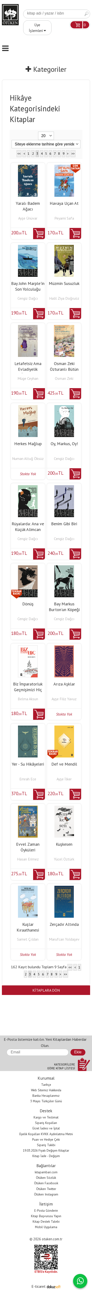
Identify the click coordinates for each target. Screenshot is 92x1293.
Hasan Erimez (28, 859)
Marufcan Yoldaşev (64, 939)
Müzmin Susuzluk (64, 283)
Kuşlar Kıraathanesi (28, 927)
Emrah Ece (27, 779)
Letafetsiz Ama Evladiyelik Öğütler (27, 369)
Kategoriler (46, 69)
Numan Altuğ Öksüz (28, 458)
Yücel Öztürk (64, 859)
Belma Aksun (28, 698)
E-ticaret (38, 1286)
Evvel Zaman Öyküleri (27, 847)
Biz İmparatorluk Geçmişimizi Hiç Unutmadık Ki (28, 689)
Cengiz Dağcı (28, 298)
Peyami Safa (64, 218)
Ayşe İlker (64, 779)
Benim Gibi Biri (64, 523)
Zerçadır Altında (64, 924)
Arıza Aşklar (64, 684)
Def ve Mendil (64, 764)
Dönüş (28, 604)
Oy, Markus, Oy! (64, 443)
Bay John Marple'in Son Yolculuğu (27, 286)
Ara (86, 14)
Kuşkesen (64, 844)
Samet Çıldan (28, 939)
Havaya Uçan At (64, 203)
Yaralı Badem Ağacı (28, 206)
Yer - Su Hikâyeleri (28, 764)
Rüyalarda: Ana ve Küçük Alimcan (28, 526)
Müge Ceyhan (28, 378)
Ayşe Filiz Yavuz (64, 698)
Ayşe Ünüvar (27, 218)
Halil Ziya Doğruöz (64, 298)
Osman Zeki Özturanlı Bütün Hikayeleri (64, 369)
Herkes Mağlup (28, 443)
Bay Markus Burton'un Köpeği (64, 606)
